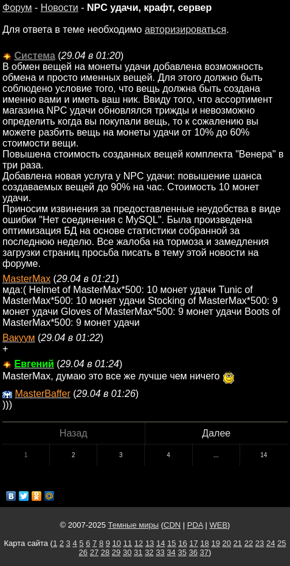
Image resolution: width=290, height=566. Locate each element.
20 (227, 543)
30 (127, 552)
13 (149, 543)
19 (215, 543)
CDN (172, 525)
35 (182, 552)
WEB (218, 525)
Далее (216, 433)
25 (281, 543)
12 (138, 543)
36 (193, 552)
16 (182, 543)
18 (204, 543)
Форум (17, 7)
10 (116, 543)
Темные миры (133, 525)
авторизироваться (185, 29)
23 (259, 543)
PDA (195, 525)
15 (171, 543)
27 (94, 552)
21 (237, 543)
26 (83, 552)
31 (138, 552)
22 (248, 543)
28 (105, 552)
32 (149, 552)
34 (171, 552)
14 (263, 455)
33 (160, 552)
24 (270, 543)
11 (127, 543)
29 (116, 552)
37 (204, 552)
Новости (59, 7)
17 (193, 543)
